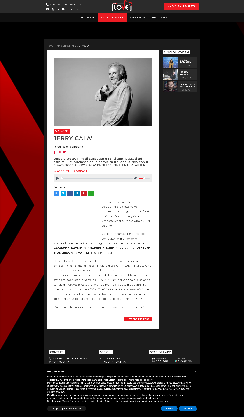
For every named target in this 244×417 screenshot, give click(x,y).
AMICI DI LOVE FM (114, 362)
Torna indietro (138, 319)
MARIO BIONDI (184, 73)
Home (50, 46)
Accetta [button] (188, 408)
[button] (195, 371)
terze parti (95, 383)
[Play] (57, 178)
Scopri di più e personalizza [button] (66, 408)
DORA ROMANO (185, 61)
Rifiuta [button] (169, 408)
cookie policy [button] (146, 380)
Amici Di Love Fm (65, 46)
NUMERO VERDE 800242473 (63, 4)
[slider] (97, 178)
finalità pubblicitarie (65, 389)
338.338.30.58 (71, 9)
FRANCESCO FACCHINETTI (188, 85)
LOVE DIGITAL (112, 358)
